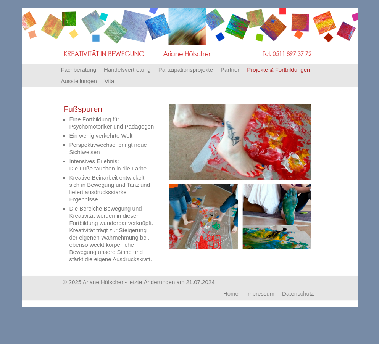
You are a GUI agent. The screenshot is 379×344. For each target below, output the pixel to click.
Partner (230, 69)
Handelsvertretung (127, 69)
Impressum (260, 293)
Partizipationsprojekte (185, 69)
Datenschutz (298, 293)
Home (231, 293)
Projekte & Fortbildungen (278, 69)
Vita (110, 81)
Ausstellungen (79, 81)
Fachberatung (79, 69)
